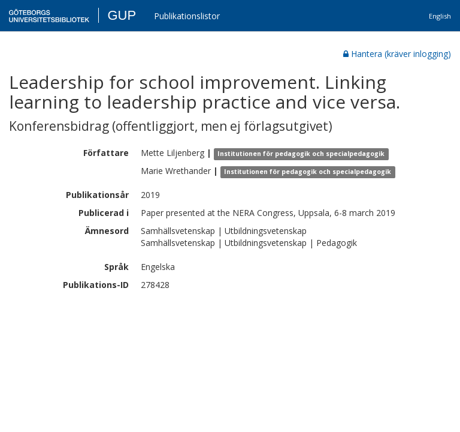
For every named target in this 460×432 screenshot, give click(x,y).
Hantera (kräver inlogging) (397, 53)
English (440, 15)
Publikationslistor (187, 16)
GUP (121, 15)
